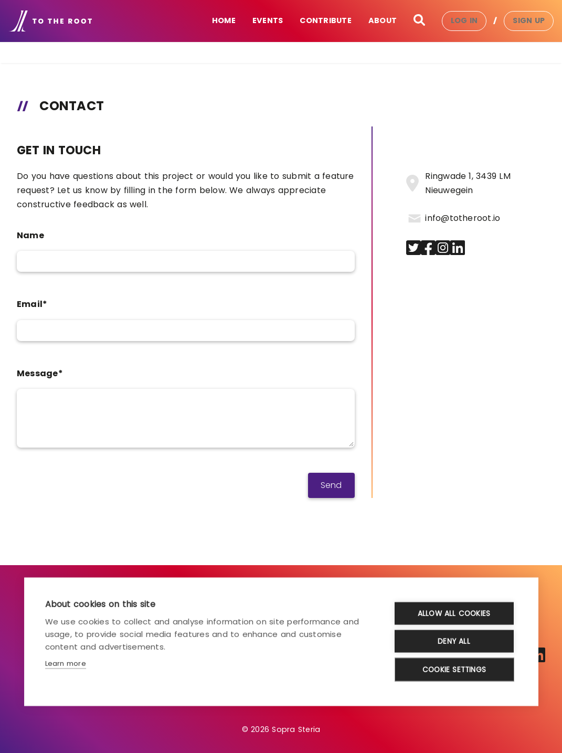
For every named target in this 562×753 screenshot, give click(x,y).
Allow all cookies (454, 613)
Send (331, 485)
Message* (40, 373)
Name (30, 235)
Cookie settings (454, 669)
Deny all (454, 641)
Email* (32, 304)
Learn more (65, 663)
